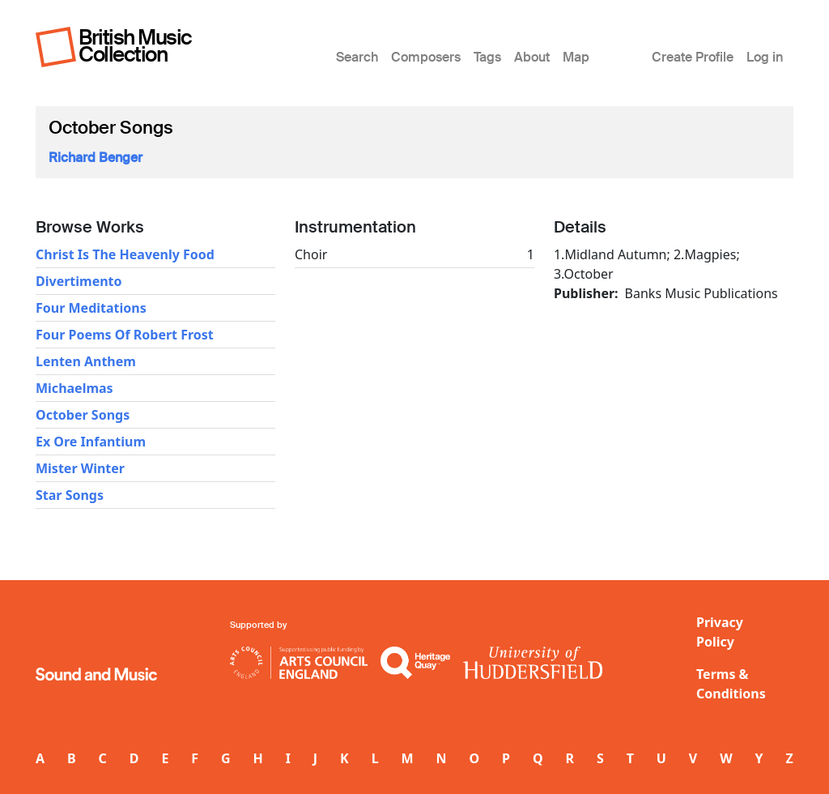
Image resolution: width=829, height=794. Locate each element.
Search (357, 57)
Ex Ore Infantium (91, 441)
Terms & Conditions (731, 683)
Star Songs (70, 495)
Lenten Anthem (86, 361)
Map (576, 57)
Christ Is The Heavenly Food (125, 254)
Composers (426, 57)
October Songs (83, 415)
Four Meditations (91, 308)
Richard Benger (95, 157)
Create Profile (692, 57)
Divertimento (79, 281)
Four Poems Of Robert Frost (125, 335)
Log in (764, 57)
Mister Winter (80, 468)
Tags (487, 57)
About (532, 57)
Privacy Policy (719, 632)
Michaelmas (74, 388)
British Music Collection (135, 45)
